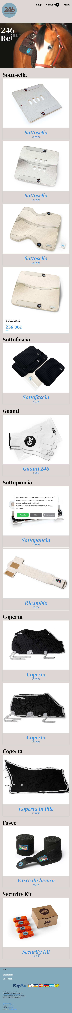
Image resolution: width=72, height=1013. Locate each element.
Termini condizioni (8, 1005)
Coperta (36, 674)
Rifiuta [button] (36, 515)
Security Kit (36, 952)
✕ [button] (55, 497)
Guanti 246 (36, 468)
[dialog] (36, 506)
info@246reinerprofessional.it (11, 994)
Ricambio (36, 603)
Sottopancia (36, 540)
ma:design (10, 1007)
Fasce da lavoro (36, 880)
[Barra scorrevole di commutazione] (67, 4)
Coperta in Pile (36, 809)
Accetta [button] (23, 515)
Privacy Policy (7, 1003)
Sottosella (36, 132)
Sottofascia (36, 397)
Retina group (13, 1009)
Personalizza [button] (49, 515)
